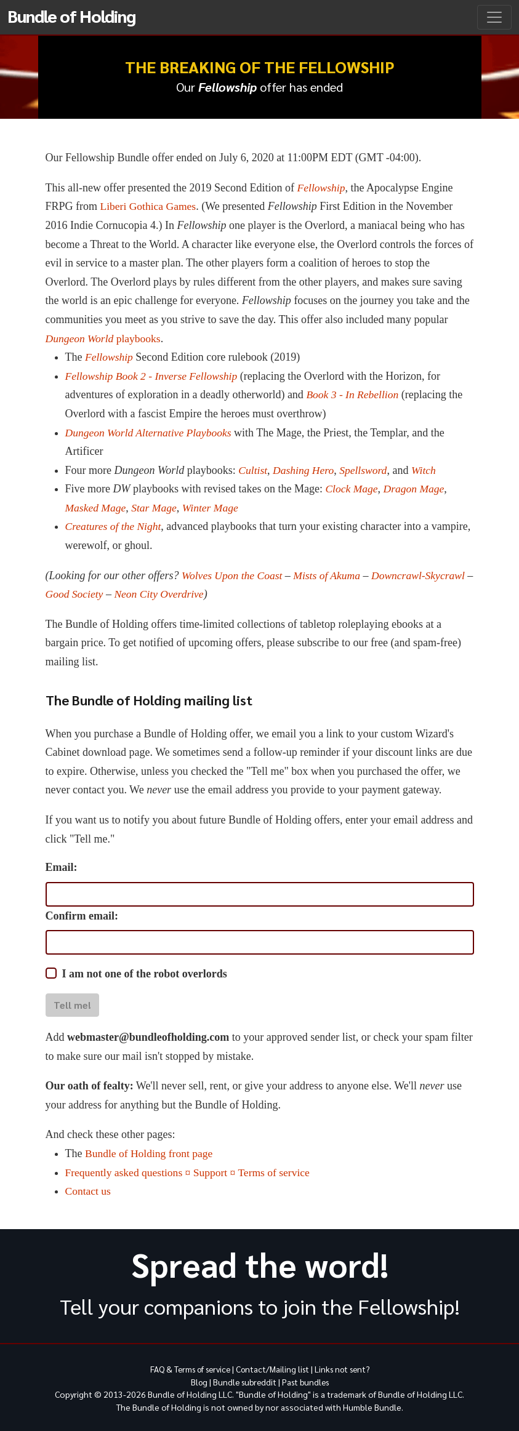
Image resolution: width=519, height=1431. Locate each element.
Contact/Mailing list (273, 1368)
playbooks (105, 338)
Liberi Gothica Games (149, 206)
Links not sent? (347, 1368)
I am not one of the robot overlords (144, 974)
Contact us (89, 1191)
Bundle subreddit (243, 1381)
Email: (62, 867)
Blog (195, 1381)
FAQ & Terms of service (186, 1368)
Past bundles (307, 1381)
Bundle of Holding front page (150, 1153)
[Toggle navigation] (494, 17)
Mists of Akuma (330, 575)
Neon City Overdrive (169, 594)
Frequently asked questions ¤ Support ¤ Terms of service (190, 1172)
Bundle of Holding (71, 15)
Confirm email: (82, 916)
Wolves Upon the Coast (233, 575)
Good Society (83, 594)
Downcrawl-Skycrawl (424, 575)
